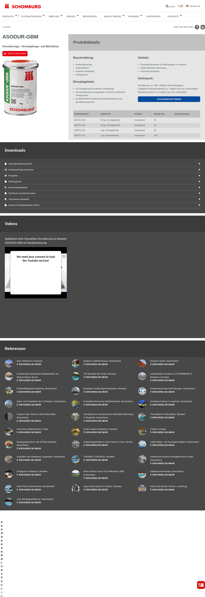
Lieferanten (153, 15)
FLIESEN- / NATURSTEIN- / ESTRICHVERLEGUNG (27, 569)
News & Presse (112, 15)
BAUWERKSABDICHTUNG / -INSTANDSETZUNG (26, 564)
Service (70, 15)
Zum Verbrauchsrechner (82, 564)
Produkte (8, 15)
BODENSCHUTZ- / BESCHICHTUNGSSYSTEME (26, 574)
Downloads (76, 569)
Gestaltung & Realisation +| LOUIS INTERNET (185, 591)
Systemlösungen (31, 15)
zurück (7, 25)
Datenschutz (28, 591)
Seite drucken (17, 51)
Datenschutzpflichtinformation (45, 591)
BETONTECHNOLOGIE (15, 579)
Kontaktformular (78, 574)
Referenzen (90, 15)
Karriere (133, 15)
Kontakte (173, 15)
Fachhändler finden (169, 97)
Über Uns (54, 15)
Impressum (18, 591)
